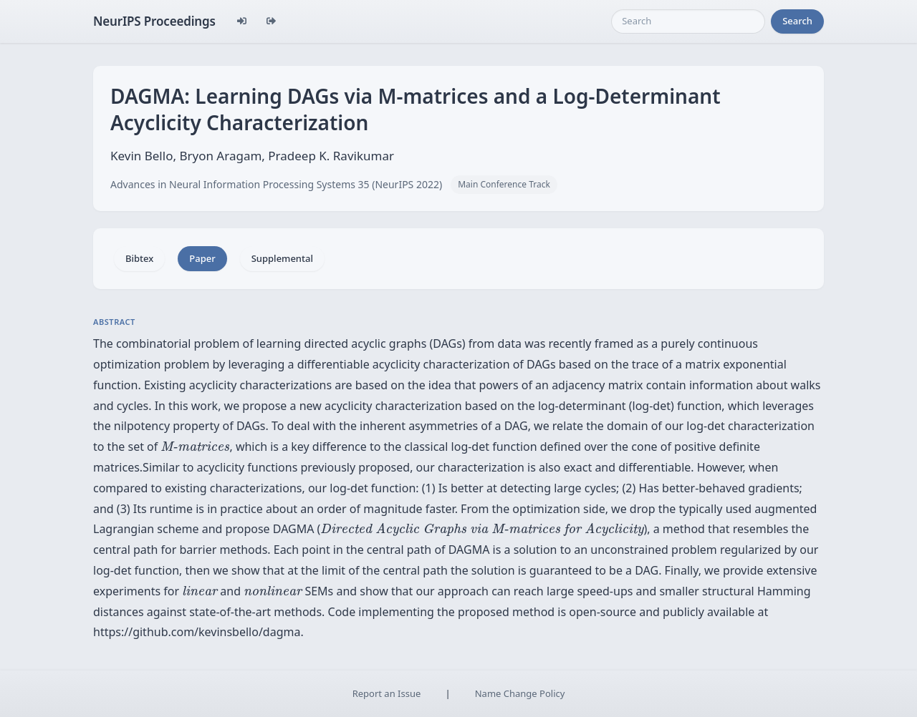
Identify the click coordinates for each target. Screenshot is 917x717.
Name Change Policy (520, 693)
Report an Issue (386, 693)
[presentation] (194, 446)
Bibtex (139, 258)
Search (797, 20)
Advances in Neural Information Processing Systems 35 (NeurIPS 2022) (276, 184)
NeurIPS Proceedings (154, 21)
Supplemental (282, 258)
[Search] (688, 21)
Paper (202, 258)
